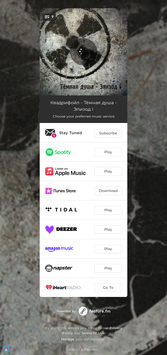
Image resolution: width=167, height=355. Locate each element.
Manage (67, 339)
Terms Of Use (92, 333)
